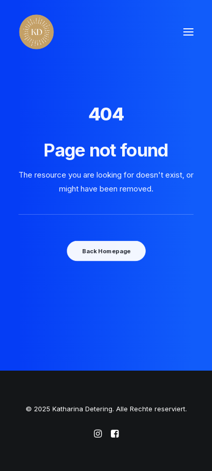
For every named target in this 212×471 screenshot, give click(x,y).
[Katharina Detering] (36, 32)
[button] (188, 32)
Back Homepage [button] (106, 250)
